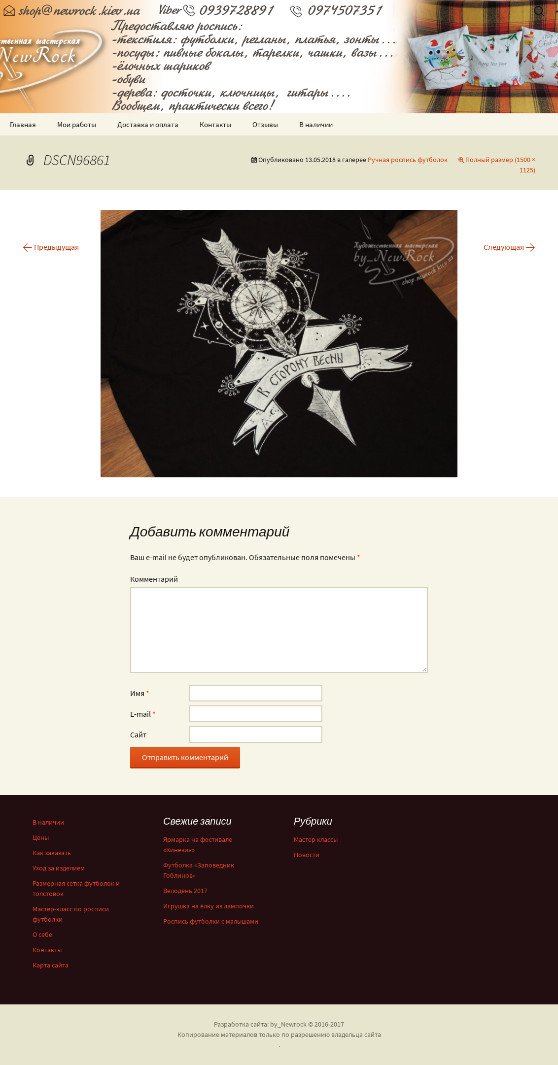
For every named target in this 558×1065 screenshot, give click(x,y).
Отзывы (265, 124)
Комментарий (154, 579)
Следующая (509, 247)
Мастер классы (316, 839)
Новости (306, 854)
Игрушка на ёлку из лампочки (208, 905)
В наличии (316, 124)
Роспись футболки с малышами (210, 921)
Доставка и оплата (147, 124)
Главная (23, 124)
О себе (42, 934)
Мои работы (76, 124)
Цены (41, 837)
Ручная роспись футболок (408, 159)
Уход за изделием (59, 868)
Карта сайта (51, 965)
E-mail (143, 714)
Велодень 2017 (185, 890)
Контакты (215, 124)
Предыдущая (51, 247)
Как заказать (52, 852)
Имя (139, 693)
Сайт (138, 734)
